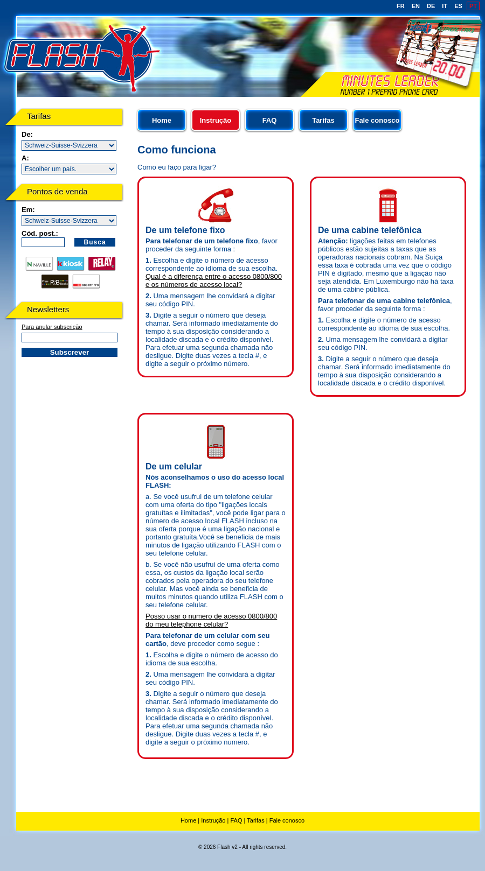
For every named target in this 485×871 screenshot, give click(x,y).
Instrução (213, 820)
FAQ (269, 120)
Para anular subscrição (52, 327)
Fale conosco (377, 120)
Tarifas (323, 120)
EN (416, 6)
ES (458, 6)
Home (161, 120)
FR (401, 6)
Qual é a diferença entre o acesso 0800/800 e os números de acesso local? (214, 280)
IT (444, 6)
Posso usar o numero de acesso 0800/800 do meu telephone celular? (211, 620)
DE (431, 6)
